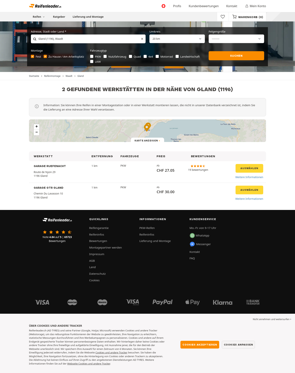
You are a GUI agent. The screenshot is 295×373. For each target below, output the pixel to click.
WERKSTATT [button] (43, 156)
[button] (36, 127)
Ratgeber (59, 16)
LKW (98, 61)
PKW (98, 56)
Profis (177, 6)
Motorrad (166, 56)
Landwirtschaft (190, 56)
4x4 (150, 56)
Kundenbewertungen (204, 6)
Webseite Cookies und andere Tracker (88, 363)
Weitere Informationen (249, 177)
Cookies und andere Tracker (111, 352)
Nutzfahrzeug (117, 56)
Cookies (94, 280)
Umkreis (154, 31)
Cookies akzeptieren (199, 344)
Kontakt (231, 6)
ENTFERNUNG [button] (102, 156)
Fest (38, 56)
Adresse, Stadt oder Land (47, 31)
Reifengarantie (99, 228)
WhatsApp (199, 235)
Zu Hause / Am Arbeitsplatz (66, 56)
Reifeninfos (96, 234)
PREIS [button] (161, 156)
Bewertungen (98, 241)
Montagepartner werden (105, 247)
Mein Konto (255, 6)
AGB (92, 260)
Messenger (200, 244)
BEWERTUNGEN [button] (203, 156)
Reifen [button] (39, 16)
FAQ (192, 258)
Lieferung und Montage (88, 16)
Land (92, 267)
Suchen (236, 55)
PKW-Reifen (147, 228)
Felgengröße (217, 31)
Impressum (96, 254)
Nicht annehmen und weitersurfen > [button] (272, 319)
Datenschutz (97, 273)
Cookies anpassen (238, 344)
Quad (137, 56)
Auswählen (249, 168)
